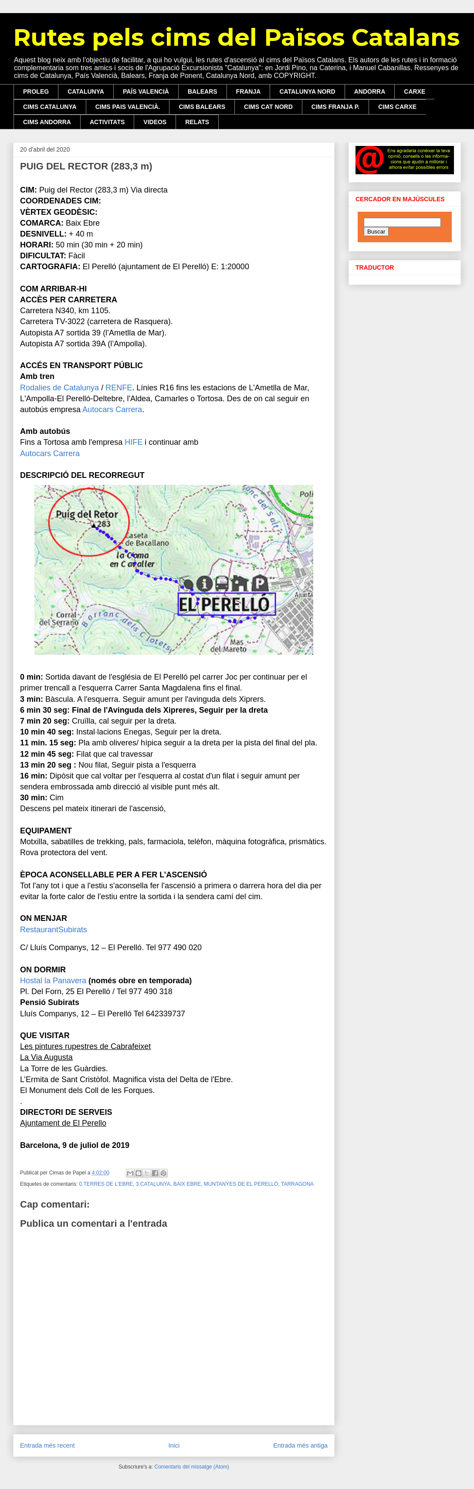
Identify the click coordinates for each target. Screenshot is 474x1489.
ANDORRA (370, 91)
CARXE (414, 91)
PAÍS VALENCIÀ (146, 91)
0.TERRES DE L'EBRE (106, 1184)
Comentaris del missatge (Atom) (191, 1467)
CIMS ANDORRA (47, 121)
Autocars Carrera (112, 409)
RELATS (197, 121)
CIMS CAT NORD (268, 106)
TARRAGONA (297, 1184)
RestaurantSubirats (53, 929)
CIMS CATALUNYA (50, 106)
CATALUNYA (86, 91)
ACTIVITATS (107, 121)
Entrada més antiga (300, 1445)
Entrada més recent (47, 1445)
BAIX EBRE (187, 1184)
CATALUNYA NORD (307, 91)
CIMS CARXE (397, 106)
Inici (174, 1445)
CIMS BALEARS (202, 106)
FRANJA (248, 91)
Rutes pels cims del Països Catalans (236, 37)
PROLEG (36, 91)
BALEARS (202, 91)
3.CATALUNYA (153, 1184)
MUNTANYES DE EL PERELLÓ (241, 1184)
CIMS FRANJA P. (335, 106)
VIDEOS (154, 121)
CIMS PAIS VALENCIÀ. (127, 106)
